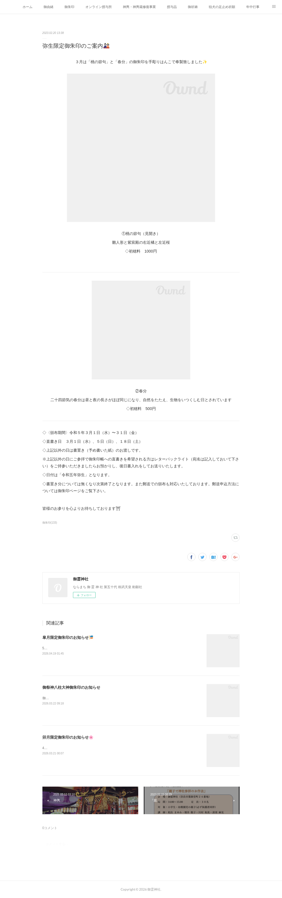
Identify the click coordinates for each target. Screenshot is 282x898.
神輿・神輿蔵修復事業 (139, 7)
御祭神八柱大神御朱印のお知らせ (71, 687)
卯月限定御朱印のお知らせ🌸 (67, 737)
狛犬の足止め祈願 (222, 7)
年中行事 (252, 7)
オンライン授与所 (98, 7)
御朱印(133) (49, 522)
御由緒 (48, 7)
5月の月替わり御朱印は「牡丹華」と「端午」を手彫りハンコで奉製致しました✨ (103, 648)
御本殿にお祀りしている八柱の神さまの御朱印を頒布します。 (88, 698)
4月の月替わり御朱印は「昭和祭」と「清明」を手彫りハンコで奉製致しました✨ (103, 748)
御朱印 (69, 7)
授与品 (172, 7)
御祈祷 (193, 7)
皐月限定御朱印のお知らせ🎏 (67, 637)
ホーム (27, 7)
